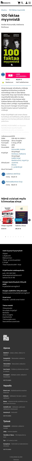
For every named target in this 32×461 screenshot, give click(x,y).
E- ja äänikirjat (17, 167)
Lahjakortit (7, 256)
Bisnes (14, 165)
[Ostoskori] (19, 2)
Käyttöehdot (7, 317)
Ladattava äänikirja (13, 174)
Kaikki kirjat (16, 158)
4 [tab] (13, 237)
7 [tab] (21, 237)
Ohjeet (5, 253)
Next (29, 220)
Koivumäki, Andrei (18, 149)
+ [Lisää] (13, 75)
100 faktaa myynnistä (17, 10)
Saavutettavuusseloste (11, 321)
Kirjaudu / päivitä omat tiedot (14, 299)
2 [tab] (8, 237)
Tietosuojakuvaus (9, 319)
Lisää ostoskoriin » (21, 75)
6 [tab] (18, 237)
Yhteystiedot (7, 308)
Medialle (6, 313)
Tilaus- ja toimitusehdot (11, 260)
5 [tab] (16, 237)
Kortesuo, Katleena (19, 154)
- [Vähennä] (6, 75)
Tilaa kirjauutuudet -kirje (12, 264)
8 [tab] (23, 237)
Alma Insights (8, 315)
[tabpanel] (7, 218)
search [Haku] (22, 2)
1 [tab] (5, 237)
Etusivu (4, 10)
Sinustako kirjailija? (10, 310)
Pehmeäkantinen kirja (14, 182)
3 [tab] (11, 237)
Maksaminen (7, 258)
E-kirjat (5, 262)
